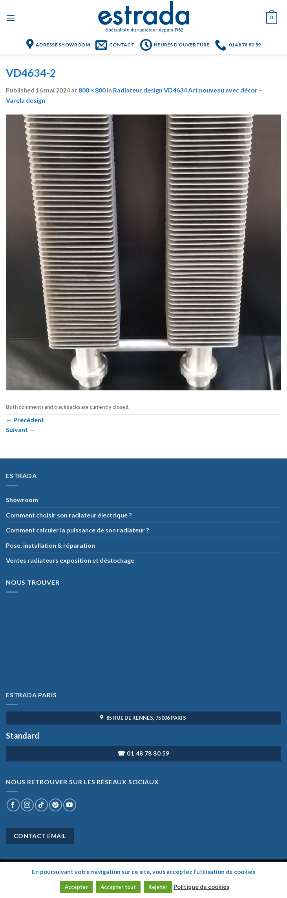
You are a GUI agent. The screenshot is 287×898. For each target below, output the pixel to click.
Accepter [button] (76, 887)
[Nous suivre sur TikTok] (41, 804)
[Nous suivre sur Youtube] (69, 804)
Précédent (25, 419)
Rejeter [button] (158, 887)
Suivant (20, 429)
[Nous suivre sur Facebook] (13, 804)
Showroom (22, 499)
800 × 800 (92, 90)
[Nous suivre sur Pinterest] (55, 804)
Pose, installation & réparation (50, 545)
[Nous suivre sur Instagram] (27, 804)
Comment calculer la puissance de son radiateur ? (77, 530)
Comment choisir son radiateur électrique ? (69, 515)
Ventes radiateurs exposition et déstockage (70, 560)
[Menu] (10, 18)
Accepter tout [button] (118, 887)
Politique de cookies (201, 886)
